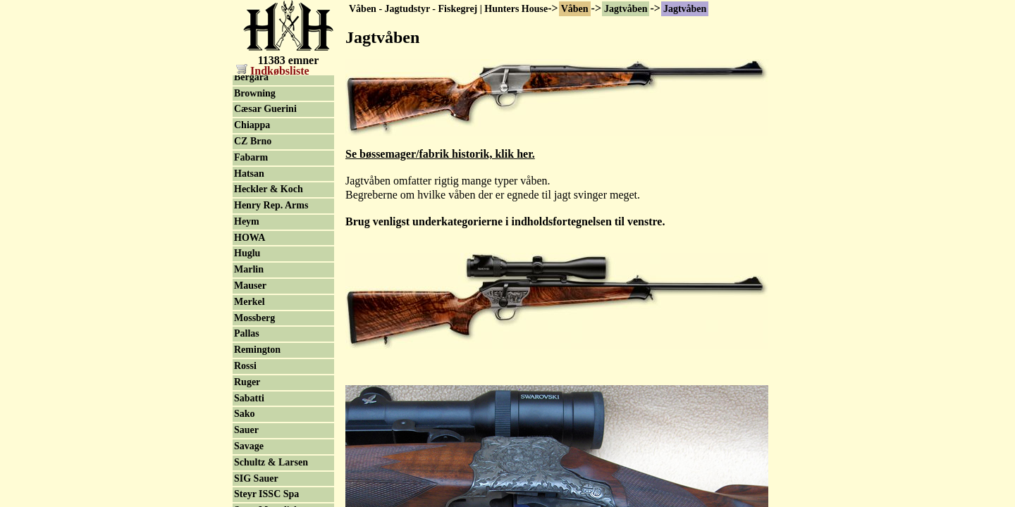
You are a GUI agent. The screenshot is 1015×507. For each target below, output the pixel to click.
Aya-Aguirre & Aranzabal (265, 104)
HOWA (249, 427)
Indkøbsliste (272, 71)
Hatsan (249, 363)
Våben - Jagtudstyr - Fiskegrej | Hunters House (448, 9)
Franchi (250, 218)
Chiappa (252, 314)
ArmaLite (255, 170)
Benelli (248, 202)
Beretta (249, 250)
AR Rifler (255, 186)
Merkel (249, 491)
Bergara (251, 266)
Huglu (247, 442)
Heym (246, 411)
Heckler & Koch (268, 378)
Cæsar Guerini (265, 298)
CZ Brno (252, 330)
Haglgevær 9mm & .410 (274, 132)
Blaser (247, 234)
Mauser (250, 475)
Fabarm (251, 347)
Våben (575, 9)
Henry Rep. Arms (271, 394)
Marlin (249, 458)
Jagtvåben (625, 9)
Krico (246, 154)
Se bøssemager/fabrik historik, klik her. (440, 154)
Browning (255, 282)
